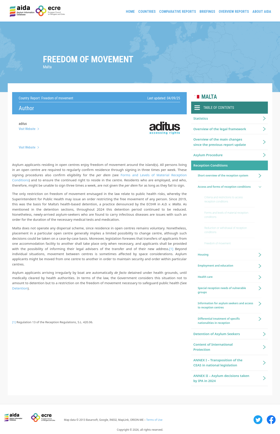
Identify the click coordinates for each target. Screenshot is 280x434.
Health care (205, 277)
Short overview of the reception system (223, 175)
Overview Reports (234, 11)
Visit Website (27, 129)
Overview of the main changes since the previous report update (219, 142)
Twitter (258, 419)
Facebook (271, 419)
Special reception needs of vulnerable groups (222, 290)
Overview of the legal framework (219, 129)
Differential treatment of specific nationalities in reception (219, 321)
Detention (20, 288)
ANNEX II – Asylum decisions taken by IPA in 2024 (221, 378)
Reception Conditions (210, 165)
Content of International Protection (213, 347)
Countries (147, 11)
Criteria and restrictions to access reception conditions (223, 199)
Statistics (200, 118)
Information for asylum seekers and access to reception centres (225, 305)
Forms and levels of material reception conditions (226, 215)
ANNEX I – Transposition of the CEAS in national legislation (218, 362)
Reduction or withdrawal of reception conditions (225, 230)
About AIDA (261, 11)
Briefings (207, 11)
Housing (203, 254)
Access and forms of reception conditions (224, 187)
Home (130, 11)
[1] (171, 249)
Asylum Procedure (208, 155)
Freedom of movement (217, 243)
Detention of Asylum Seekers (216, 334)
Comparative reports (177, 11)
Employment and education (215, 265)
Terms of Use (154, 420)
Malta (209, 97)
